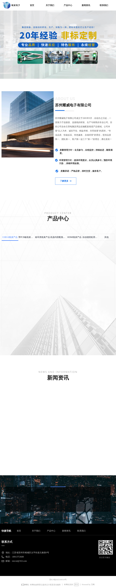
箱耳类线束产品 (42, 237)
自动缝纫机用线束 (90, 237)
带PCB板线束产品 (26, 237)
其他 (106, 237)
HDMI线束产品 (74, 237)
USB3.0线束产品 (10, 237)
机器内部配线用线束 (58, 237)
